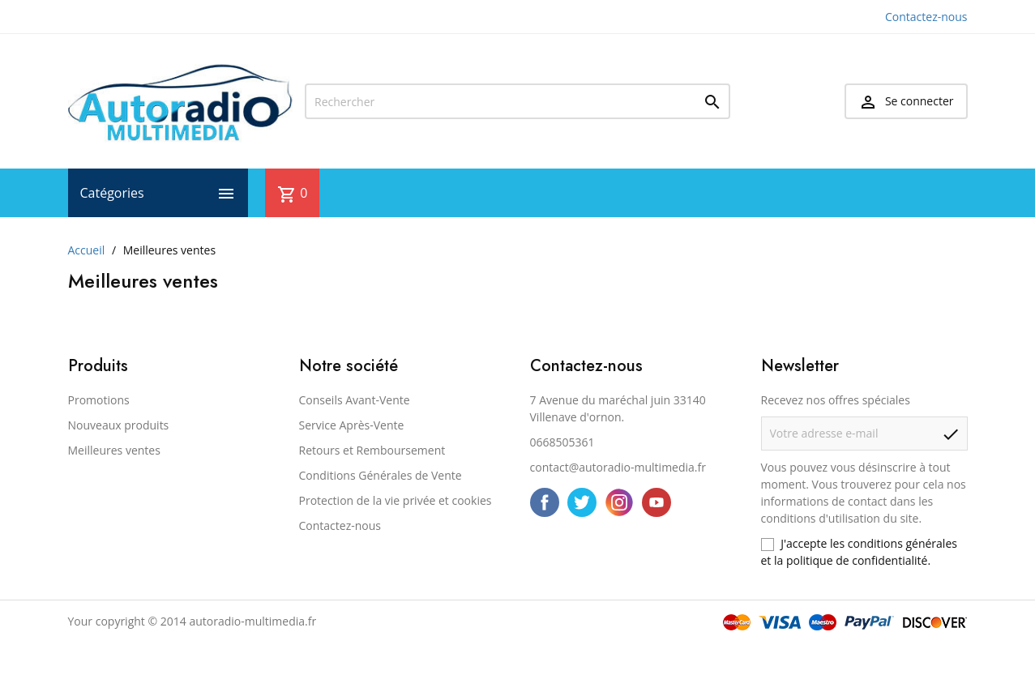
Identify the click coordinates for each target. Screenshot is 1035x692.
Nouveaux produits (118, 425)
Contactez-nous (926, 16)
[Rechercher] (517, 101)
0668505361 (562, 442)
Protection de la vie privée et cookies (395, 500)
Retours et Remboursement (372, 450)
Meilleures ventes (114, 450)
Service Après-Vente (351, 425)
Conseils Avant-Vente (354, 400)
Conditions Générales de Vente (380, 475)
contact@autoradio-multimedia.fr (618, 467)
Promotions (99, 400)
